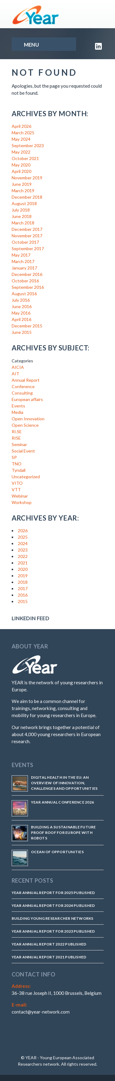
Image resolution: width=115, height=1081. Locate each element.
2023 (23, 549)
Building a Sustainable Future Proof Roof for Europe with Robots (63, 832)
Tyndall (18, 470)
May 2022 (21, 152)
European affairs (27, 399)
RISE (16, 438)
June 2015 (22, 332)
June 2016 (22, 306)
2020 (23, 569)
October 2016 (25, 280)
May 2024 (21, 139)
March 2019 (23, 190)
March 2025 (23, 132)
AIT (15, 373)
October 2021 (25, 158)
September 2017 (28, 248)
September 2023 (28, 145)
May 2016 (21, 312)
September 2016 (28, 287)
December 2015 (27, 325)
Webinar (20, 495)
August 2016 (24, 293)
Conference (23, 386)
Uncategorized (26, 476)
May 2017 (21, 255)
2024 (23, 543)
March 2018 (23, 222)
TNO (16, 463)
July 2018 (21, 209)
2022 (23, 556)
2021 (23, 562)
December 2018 (27, 197)
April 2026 (21, 126)
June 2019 (22, 184)
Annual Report (26, 380)
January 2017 (24, 267)
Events (18, 405)
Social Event (23, 450)
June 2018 (22, 216)
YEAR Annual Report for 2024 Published (53, 905)
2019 (23, 575)
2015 (23, 601)
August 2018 (24, 203)
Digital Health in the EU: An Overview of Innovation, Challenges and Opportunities (64, 783)
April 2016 (21, 319)
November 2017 (27, 235)
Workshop (22, 502)
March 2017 (23, 261)
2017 (23, 588)
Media (17, 412)
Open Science (25, 425)
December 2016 (27, 274)
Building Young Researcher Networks (53, 918)
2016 (23, 595)
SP (14, 457)
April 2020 (21, 171)
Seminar (19, 444)
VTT (16, 489)
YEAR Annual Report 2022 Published (49, 944)
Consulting (22, 392)
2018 (23, 582)
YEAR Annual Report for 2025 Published (53, 892)
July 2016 (21, 300)
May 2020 (21, 164)
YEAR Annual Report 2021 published (49, 957)
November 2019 (27, 177)
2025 (23, 537)
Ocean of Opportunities (57, 852)
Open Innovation (28, 418)
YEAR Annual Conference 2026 (62, 802)
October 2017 (25, 242)
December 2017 (27, 229)
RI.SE (17, 431)
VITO (17, 483)
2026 (23, 530)
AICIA (18, 367)
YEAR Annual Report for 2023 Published (53, 931)
